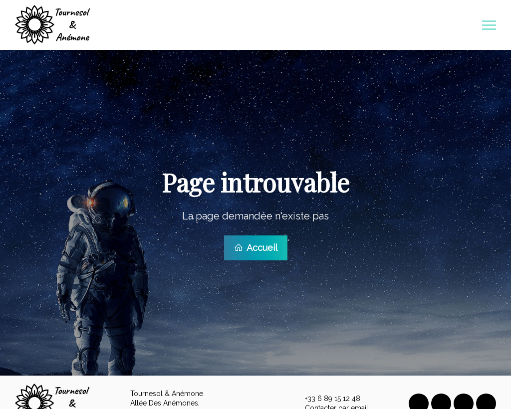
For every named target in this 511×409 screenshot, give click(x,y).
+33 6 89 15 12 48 (326, 397)
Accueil (255, 246)
